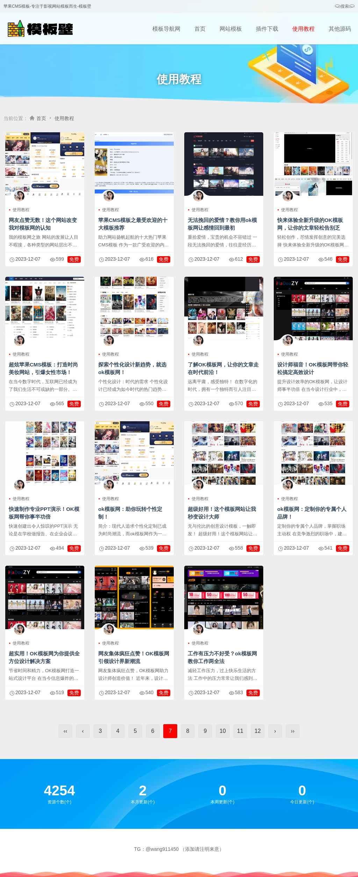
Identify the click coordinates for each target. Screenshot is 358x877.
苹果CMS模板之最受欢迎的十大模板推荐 (132, 224)
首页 (200, 29)
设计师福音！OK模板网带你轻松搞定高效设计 (312, 368)
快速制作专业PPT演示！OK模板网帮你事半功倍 (44, 513)
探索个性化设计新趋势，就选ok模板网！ (132, 368)
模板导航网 (166, 29)
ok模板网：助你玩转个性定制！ (130, 513)
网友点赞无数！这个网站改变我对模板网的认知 (43, 224)
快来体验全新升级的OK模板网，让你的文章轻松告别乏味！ (310, 227)
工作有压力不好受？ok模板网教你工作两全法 (222, 657)
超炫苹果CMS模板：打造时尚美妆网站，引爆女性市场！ (43, 368)
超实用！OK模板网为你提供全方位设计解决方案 (44, 657)
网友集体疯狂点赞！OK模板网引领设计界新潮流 (133, 657)
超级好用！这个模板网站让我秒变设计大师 (222, 513)
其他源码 (340, 29)
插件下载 (267, 29)
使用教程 (303, 29)
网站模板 (231, 29)
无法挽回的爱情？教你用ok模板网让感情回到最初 (222, 224)
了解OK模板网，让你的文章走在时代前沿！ (223, 368)
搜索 (345, 6)
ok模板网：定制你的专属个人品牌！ (311, 513)
